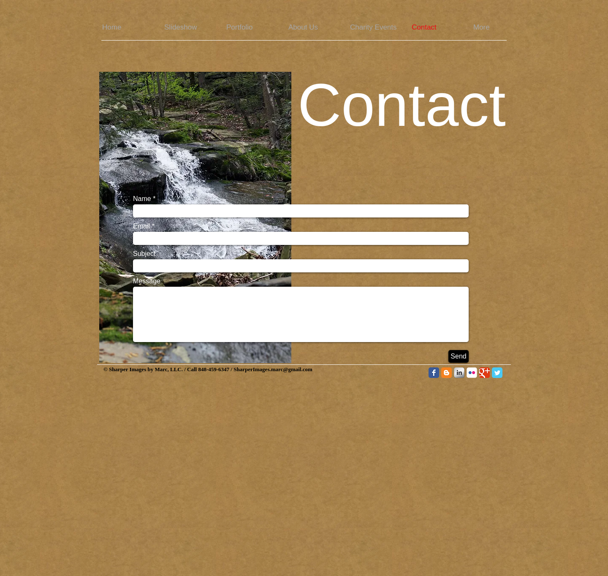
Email (141, 226)
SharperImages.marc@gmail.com (272, 369)
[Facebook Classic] (434, 372)
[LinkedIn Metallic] (459, 372)
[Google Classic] (484, 372)
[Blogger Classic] (446, 372)
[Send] (458, 356)
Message (146, 281)
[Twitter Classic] (497, 372)
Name (142, 199)
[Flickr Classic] (472, 372)
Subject (144, 253)
